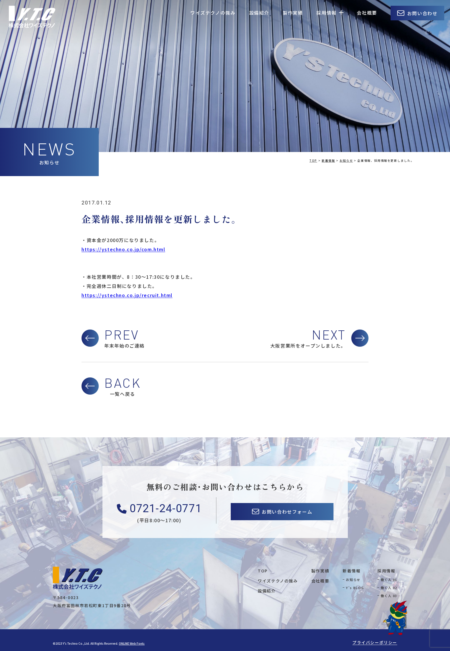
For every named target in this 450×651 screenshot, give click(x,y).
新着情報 (351, 571)
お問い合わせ (422, 13)
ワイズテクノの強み (212, 12)
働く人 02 (389, 587)
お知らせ (353, 579)
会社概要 (367, 12)
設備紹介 (259, 12)
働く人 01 (389, 579)
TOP (263, 571)
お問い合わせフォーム (287, 511)
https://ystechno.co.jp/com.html (123, 249)
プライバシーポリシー (374, 642)
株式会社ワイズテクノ (32, 17)
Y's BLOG (355, 587)
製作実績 (293, 12)
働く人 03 (389, 595)
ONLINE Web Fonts (132, 643)
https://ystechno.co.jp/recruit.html (127, 295)
